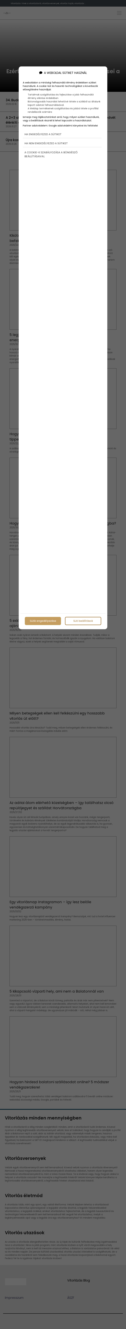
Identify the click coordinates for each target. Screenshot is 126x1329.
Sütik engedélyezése (43, 621)
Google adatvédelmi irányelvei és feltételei (73, 125)
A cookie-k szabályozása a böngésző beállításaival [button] (51, 154)
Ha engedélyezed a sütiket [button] (43, 134)
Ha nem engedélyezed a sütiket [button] (46, 143)
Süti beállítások (83, 621)
